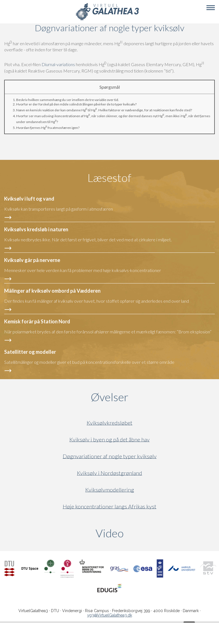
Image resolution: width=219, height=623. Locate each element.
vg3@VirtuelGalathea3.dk (109, 615)
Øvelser (109, 397)
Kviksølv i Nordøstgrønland (109, 473)
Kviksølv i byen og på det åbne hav (109, 439)
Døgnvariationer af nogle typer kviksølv (110, 456)
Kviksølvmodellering (109, 489)
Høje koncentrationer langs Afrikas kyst (109, 506)
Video (136, 533)
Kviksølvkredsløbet (109, 422)
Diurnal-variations (58, 64)
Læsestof (109, 177)
